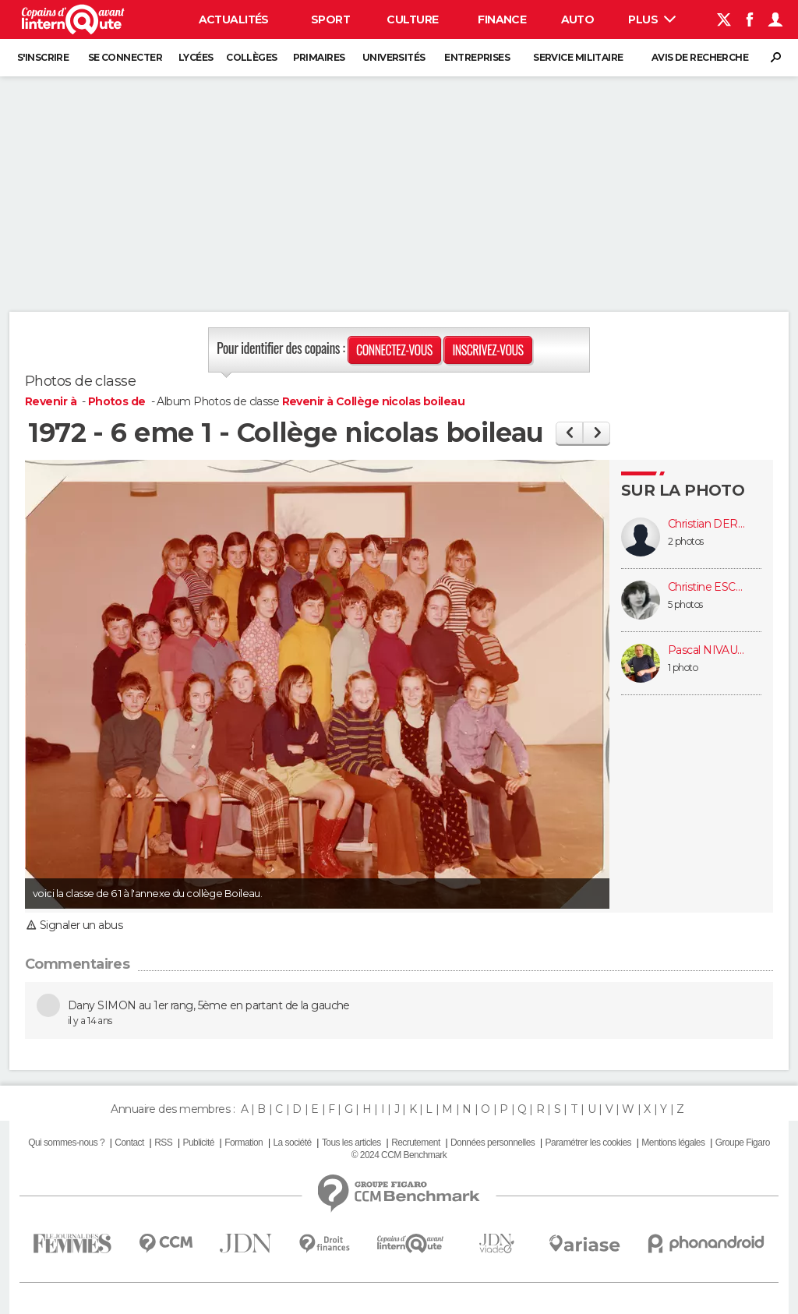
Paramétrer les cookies (588, 1142)
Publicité (198, 1142)
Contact (129, 1142)
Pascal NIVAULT (707, 650)
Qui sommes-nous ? (66, 1142)
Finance (502, 19)
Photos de (118, 401)
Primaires (319, 57)
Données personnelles (492, 1142)
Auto (578, 19)
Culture (412, 19)
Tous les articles (351, 1142)
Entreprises (477, 57)
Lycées (196, 57)
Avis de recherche (699, 57)
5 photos (685, 604)
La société (292, 1142)
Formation (243, 1142)
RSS (163, 1142)
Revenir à (52, 401)
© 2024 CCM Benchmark (399, 1155)
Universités (393, 57)
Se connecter (125, 57)
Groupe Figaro (742, 1142)
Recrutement (415, 1142)
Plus (652, 19)
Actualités (234, 19)
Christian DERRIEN (707, 524)
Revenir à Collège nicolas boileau (373, 401)
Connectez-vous (394, 350)
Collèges (251, 57)
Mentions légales (672, 1142)
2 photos (686, 541)
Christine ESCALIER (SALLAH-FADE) (707, 587)
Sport (330, 19)
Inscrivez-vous (487, 350)
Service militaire (578, 57)
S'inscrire (43, 57)
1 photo (682, 667)
